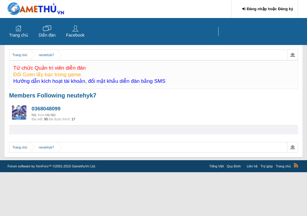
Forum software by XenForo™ (51, 166)
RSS (296, 165)
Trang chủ (18, 35)
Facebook (75, 35)
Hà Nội (50, 115)
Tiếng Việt (216, 166)
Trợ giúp (267, 166)
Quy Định (234, 166)
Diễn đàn (47, 35)
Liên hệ (252, 166)
